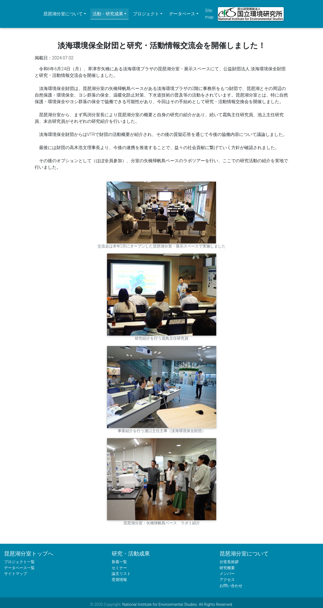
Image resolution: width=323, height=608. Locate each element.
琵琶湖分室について (63, 11)
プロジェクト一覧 (19, 558)
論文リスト (121, 570)
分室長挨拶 (229, 558)
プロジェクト (146, 11)
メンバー (227, 570)
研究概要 (227, 564)
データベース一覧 (19, 564)
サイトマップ (15, 570)
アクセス (227, 576)
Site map (209, 12)
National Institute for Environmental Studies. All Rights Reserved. (177, 600)
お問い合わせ (231, 581)
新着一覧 (119, 558)
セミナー (119, 564)
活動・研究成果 (108, 11)
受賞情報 (119, 576)
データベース (182, 11)
